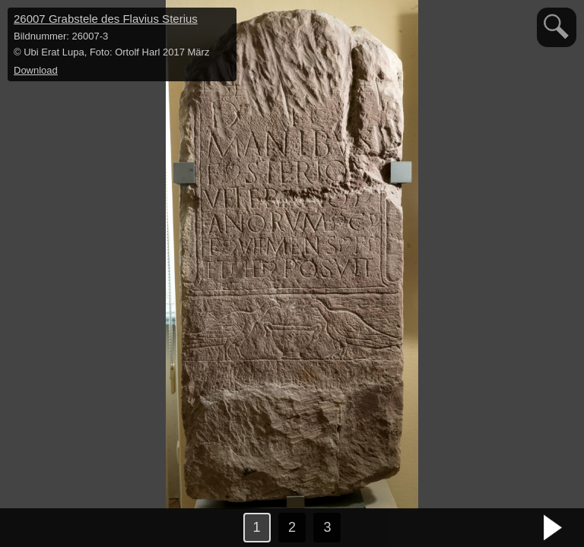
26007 (106, 18)
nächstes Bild (553, 528)
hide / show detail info (222, 21)
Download (36, 70)
